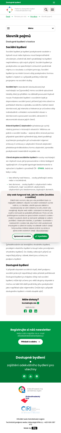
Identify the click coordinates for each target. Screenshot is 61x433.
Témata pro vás (20, 16)
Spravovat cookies (22, 236)
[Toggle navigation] (52, 9)
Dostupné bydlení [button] (13, 2)
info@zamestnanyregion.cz (30, 336)
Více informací (42, 230)
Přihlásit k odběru (29, 342)
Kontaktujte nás (29, 303)
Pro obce (33, 16)
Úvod (8, 16)
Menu (30, 28)
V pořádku (41, 236)
